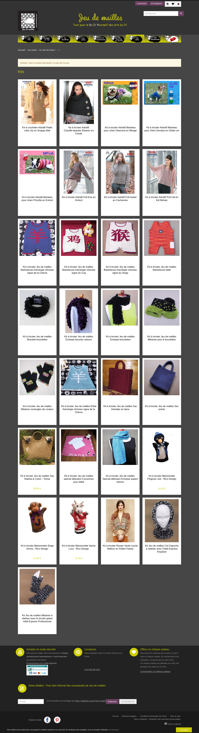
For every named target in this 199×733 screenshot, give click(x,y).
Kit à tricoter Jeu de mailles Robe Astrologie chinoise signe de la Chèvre (78, 409)
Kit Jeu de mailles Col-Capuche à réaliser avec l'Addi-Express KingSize (162, 548)
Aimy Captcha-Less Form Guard (90, 701)
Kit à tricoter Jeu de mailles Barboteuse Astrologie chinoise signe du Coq (78, 270)
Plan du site (175, 716)
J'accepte (184, 730)
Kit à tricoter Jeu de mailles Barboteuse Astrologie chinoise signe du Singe (120, 270)
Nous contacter (140, 719)
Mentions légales (129, 716)
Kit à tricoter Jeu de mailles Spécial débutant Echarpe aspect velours (120, 479)
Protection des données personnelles (164, 719)
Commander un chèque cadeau (155, 671)
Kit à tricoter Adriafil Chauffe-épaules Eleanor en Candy (79, 130)
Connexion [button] (141, 3)
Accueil (21, 50)
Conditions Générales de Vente (153, 716)
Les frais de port (92, 669)
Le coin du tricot (46, 50)
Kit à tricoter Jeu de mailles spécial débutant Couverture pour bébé (79, 479)
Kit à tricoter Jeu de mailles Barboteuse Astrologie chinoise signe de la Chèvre (37, 270)
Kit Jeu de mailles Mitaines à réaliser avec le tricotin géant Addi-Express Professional (37, 618)
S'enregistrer (156, 3)
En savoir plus (114, 730)
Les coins (32, 50)
